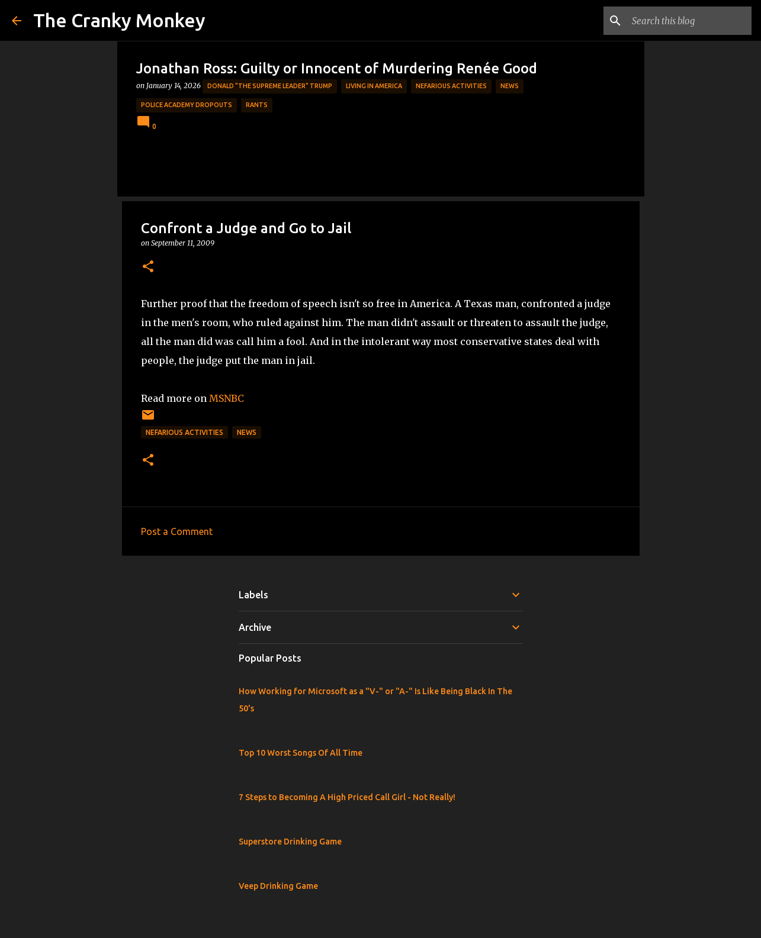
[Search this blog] (689, 21)
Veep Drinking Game (278, 886)
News (509, 85)
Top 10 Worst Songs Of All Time (300, 753)
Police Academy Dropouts (186, 104)
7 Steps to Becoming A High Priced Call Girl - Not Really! (347, 797)
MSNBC (226, 398)
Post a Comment (177, 531)
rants (257, 104)
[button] (148, 267)
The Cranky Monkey (119, 20)
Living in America (374, 85)
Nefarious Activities (451, 85)
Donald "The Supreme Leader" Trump (269, 85)
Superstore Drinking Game (290, 841)
